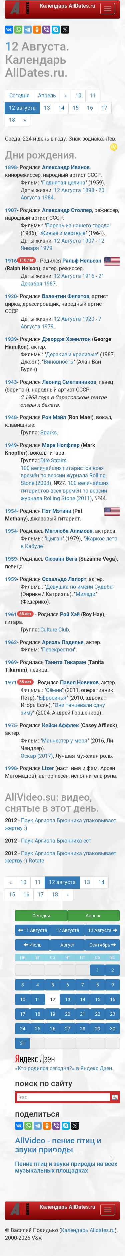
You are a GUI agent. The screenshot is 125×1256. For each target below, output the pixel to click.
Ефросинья (52, 698)
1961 (11, 615)
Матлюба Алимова (69, 531)
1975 (11, 726)
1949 (11, 445)
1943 (11, 382)
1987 (50, 284)
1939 (11, 339)
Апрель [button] (94, 915)
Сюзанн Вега (61, 559)
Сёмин (54, 690)
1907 (11, 210)
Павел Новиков (79, 682)
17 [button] (22, 1014)
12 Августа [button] (67, 930)
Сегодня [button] (41, 915)
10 (78, 95)
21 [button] (82, 1014)
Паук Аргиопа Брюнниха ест (56, 841)
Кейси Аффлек (60, 725)
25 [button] (37, 1028)
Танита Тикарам (65, 662)
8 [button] (97, 984)
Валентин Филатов (65, 296)
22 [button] (97, 1014)
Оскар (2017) (37, 756)
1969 (11, 662)
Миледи (85, 594)
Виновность (58, 362)
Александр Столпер (67, 210)
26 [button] (52, 1028)
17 (104, 108)
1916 (11, 261)
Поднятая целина (63, 182)
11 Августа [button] (32, 930)
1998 (11, 768)
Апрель (47, 95)
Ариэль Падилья (63, 642)
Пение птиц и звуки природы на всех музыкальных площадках (66, 1167)
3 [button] (22, 984)
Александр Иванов (66, 167)
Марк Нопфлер (61, 445)
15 (76, 108)
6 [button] (67, 984)
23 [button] (112, 1014)
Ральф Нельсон (81, 261)
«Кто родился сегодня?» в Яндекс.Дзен (63, 1062)
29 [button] (97, 1028)
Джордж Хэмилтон (66, 339)
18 (12, 120)
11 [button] (37, 999)
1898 (11, 168)
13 (47, 108)
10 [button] (22, 999)
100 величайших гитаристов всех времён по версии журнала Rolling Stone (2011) (65, 491)
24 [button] (22, 1028)
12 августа (22, 108)
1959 (11, 559)
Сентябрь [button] (102, 945)
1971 (11, 683)
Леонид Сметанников (69, 382)
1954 (11, 511)
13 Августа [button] (102, 930)
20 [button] (67, 1014)
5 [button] (52, 984)
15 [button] (97, 999)
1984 (48, 197)
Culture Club (54, 630)
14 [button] (82, 999)
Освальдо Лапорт (64, 579)
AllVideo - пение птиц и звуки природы (58, 1145)
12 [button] (52, 999)
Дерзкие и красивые (71, 354)
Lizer (48, 768)
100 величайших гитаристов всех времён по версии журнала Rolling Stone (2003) (63, 476)
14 (61, 108)
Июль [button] (33, 945)
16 (90, 108)
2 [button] (112, 970)
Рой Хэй (70, 614)
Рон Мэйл (54, 417)
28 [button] (82, 1028)
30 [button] (112, 1028)
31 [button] (22, 1043)
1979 (46, 248)
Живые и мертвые (62, 233)
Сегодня (19, 95)
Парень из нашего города (78, 225)
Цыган (54, 538)
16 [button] (112, 999)
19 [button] (52, 1014)
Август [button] (67, 945)
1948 (11, 417)
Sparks (48, 432)
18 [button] (37, 1014)
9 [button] (112, 984)
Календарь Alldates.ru (88, 1230)
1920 (11, 296)
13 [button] (67, 999)
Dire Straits (53, 460)
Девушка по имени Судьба (79, 587)
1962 (11, 642)
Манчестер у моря (64, 741)
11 (93, 95)
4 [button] (37, 984)
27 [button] (67, 1028)
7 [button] (82, 984)
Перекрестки (58, 649)
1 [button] (97, 970)
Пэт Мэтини (56, 511)
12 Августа (67, 190)
